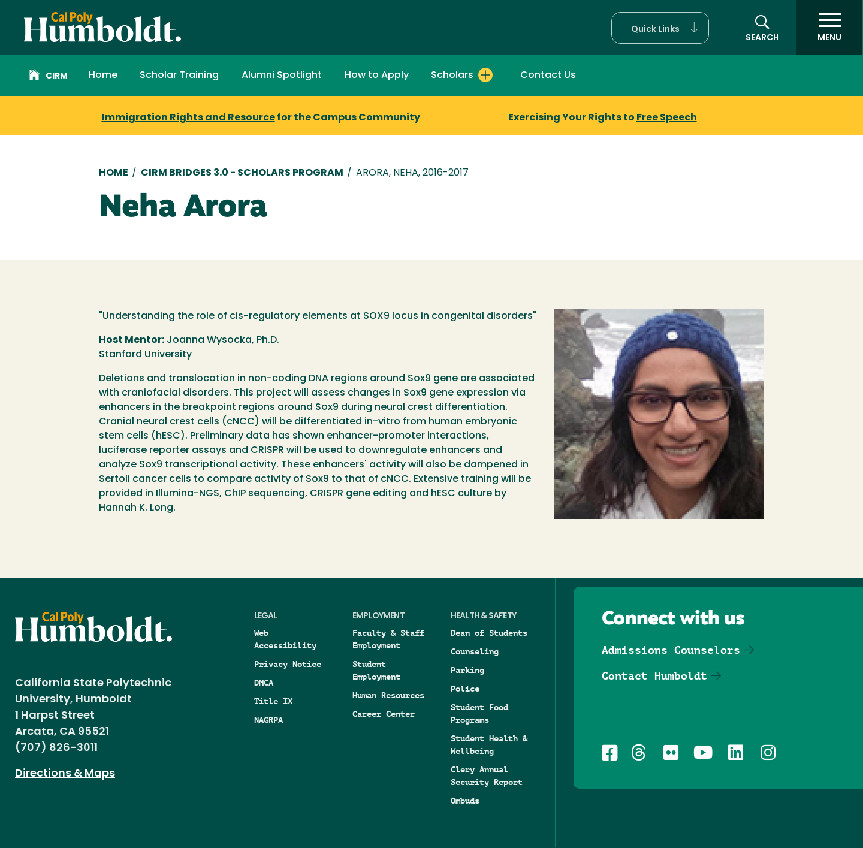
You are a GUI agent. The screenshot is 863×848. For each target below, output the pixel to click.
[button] (660, 28)
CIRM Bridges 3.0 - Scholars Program (242, 173)
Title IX (273, 701)
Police (465, 688)
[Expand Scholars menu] (485, 75)
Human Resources (388, 695)
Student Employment (376, 670)
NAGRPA (268, 720)
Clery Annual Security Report (487, 776)
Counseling (475, 651)
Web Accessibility (285, 639)
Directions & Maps (65, 774)
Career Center (383, 714)
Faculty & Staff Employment (388, 639)
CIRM (48, 77)
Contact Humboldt (654, 675)
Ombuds (465, 800)
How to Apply (377, 75)
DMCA (263, 682)
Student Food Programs (479, 713)
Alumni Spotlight (282, 75)
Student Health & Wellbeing (489, 745)
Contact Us (548, 75)
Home (103, 75)
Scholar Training (179, 75)
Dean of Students (489, 633)
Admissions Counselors (671, 650)
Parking (467, 670)
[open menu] (829, 27)
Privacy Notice (287, 664)
